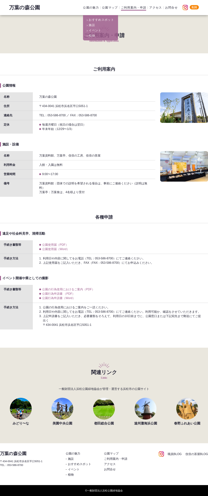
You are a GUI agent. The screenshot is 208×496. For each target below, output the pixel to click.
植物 (71, 474)
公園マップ (110, 7)
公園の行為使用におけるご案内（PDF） (68, 289)
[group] (21, 411)
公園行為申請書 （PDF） (58, 293)
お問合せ (171, 7)
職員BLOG (175, 454)
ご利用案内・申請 (133, 7)
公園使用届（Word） (56, 249)
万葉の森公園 (24, 7)
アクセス (155, 7)
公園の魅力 (91, 7)
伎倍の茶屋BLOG (196, 454)
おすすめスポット (79, 464)
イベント (74, 469)
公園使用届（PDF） (55, 244)
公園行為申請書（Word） (58, 298)
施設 (71, 458)
